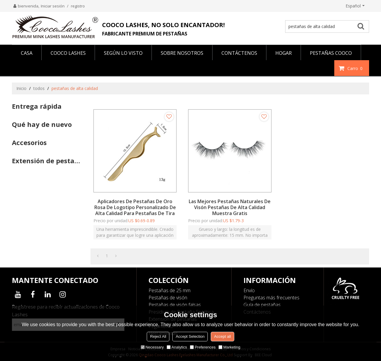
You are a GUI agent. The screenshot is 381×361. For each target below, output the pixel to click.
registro (78, 6)
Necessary (152, 347)
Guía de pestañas (262, 304)
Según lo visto (123, 53)
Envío (249, 290)
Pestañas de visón (168, 297)
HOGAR (283, 53)
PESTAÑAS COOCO (331, 53)
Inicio (21, 88)
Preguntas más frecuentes (271, 297)
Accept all (222, 336)
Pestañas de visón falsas (175, 304)
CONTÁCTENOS (239, 53)
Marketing (229, 347)
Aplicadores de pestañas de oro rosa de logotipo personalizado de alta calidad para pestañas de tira (135, 207)
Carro (355, 68)
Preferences (203, 347)
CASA (26, 53)
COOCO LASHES (68, 53)
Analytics (177, 347)
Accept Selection (190, 336)
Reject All (158, 336)
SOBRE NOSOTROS (182, 53)
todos (39, 88)
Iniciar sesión (53, 6)
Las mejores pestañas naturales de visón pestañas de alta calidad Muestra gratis (230, 207)
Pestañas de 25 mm (169, 290)
